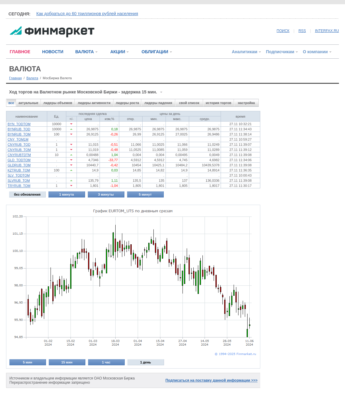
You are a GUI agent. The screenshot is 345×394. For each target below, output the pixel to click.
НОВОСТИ (52, 51)
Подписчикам (280, 51)
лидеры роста (127, 103)
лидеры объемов (58, 103)
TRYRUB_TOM (19, 185)
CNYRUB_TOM (19, 149)
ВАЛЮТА (84, 51)
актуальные (28, 103)
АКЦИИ (117, 51)
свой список (189, 103)
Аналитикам (244, 51)
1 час (106, 362)
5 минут (145, 194)
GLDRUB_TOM (19, 165)
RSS (302, 31)
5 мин (27, 362)
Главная (15, 78)
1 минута (66, 194)
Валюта (32, 78)
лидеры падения (158, 103)
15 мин (67, 362)
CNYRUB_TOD (19, 144)
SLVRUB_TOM (19, 180)
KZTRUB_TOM (19, 170)
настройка (246, 103)
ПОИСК (283, 31)
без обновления (27, 194)
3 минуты (106, 194)
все (11, 103)
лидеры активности (94, 103)
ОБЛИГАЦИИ (155, 51)
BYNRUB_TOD (19, 129)
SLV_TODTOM (19, 175)
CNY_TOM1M (18, 139)
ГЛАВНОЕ (20, 51)
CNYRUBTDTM (19, 155)
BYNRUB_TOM (19, 134)
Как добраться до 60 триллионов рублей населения (87, 13)
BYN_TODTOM (19, 124)
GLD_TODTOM (19, 160)
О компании (315, 51)
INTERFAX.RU (327, 31)
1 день (145, 362)
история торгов (218, 103)
